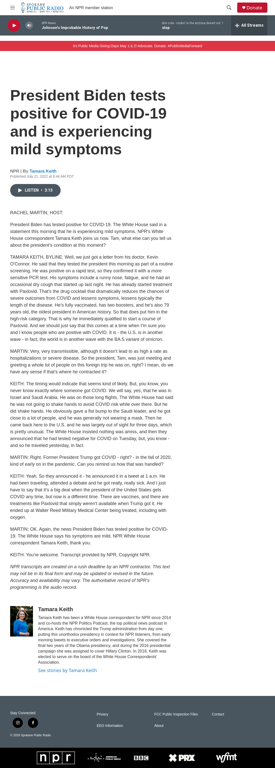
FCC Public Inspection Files (176, 714)
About (159, 726)
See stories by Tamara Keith (67, 670)
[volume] (29, 25)
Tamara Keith (43, 171)
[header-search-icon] (229, 7)
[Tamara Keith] (21, 621)
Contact (218, 714)
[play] (14, 25)
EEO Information (110, 726)
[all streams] (249, 25)
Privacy (102, 714)
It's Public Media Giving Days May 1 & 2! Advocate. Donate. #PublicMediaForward (137, 46)
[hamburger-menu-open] (12, 8)
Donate (254, 7)
